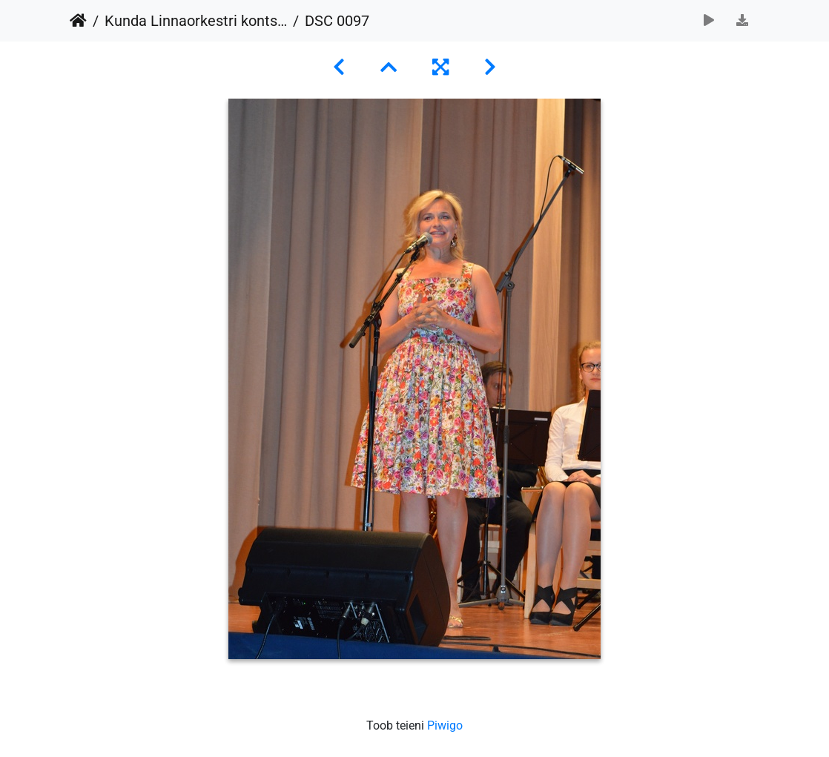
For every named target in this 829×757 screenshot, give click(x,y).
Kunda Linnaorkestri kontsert (196, 21)
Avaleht (78, 21)
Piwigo (445, 725)
